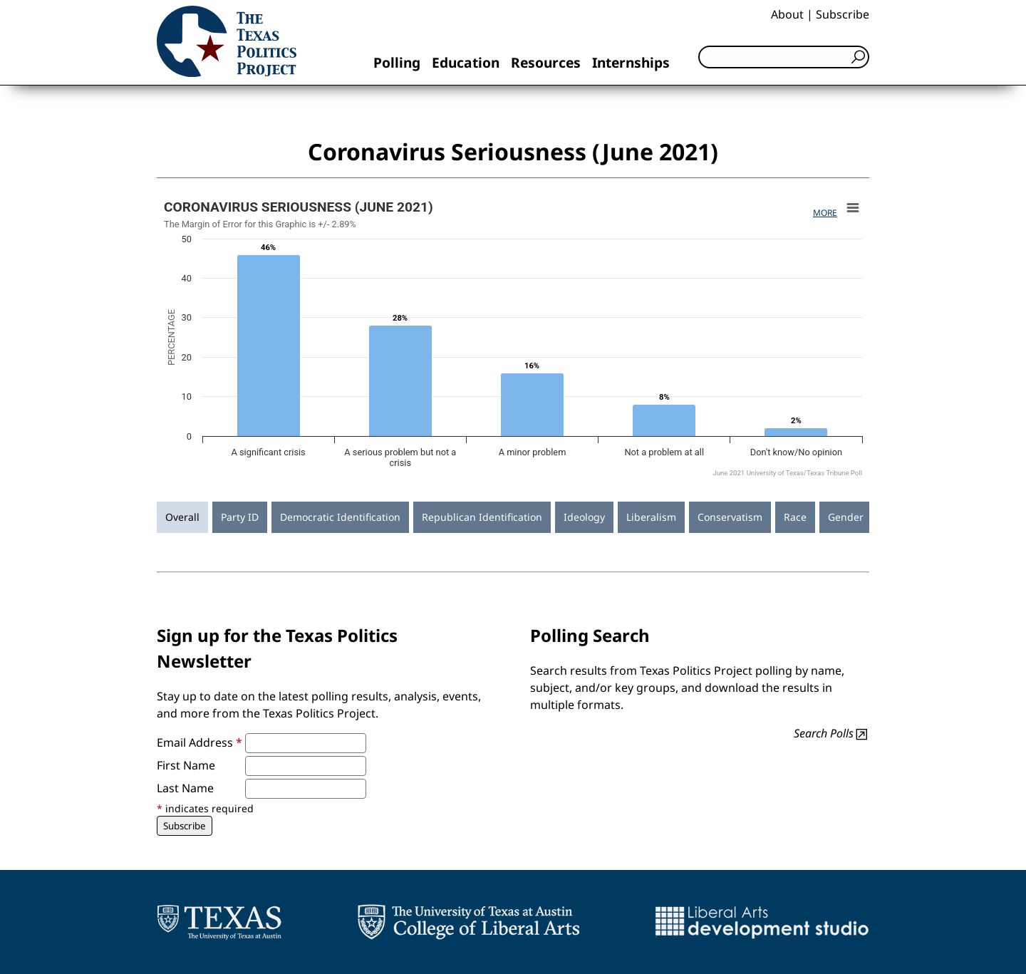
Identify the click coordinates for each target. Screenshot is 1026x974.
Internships (631, 62)
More (825, 213)
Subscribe (842, 14)
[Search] (783, 57)
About (787, 14)
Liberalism (651, 517)
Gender (846, 517)
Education (465, 62)
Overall (182, 517)
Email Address (199, 742)
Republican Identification (482, 517)
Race (795, 517)
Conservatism (730, 517)
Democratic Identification (340, 517)
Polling (396, 62)
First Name (186, 765)
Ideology (584, 517)
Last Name (185, 788)
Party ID (240, 517)
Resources (546, 62)
